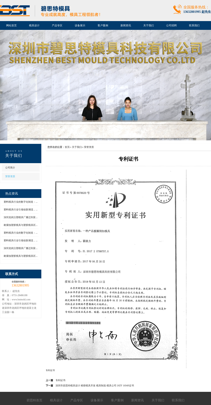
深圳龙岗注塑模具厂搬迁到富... (21, 217)
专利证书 (60, 380)
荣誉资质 (10, 176)
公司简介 (10, 167)
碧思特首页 (34, 400)
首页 (67, 147)
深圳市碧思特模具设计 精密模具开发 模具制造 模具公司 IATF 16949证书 (95, 385)
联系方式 (11, 274)
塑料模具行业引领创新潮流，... (21, 209)
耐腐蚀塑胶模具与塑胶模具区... (21, 225)
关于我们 (13, 155)
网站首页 (11, 25)
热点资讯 (11, 193)
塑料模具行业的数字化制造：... (21, 202)
